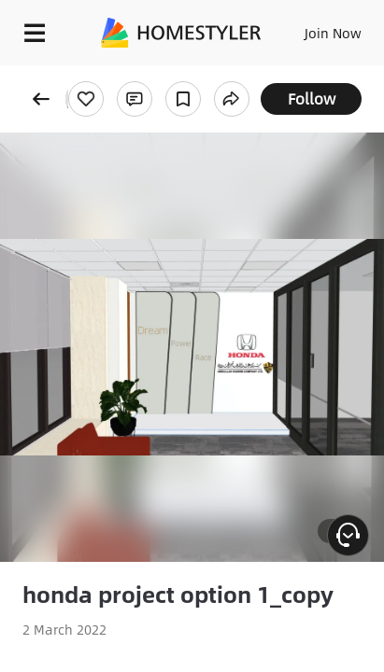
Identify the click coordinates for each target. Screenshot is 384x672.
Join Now (333, 32)
